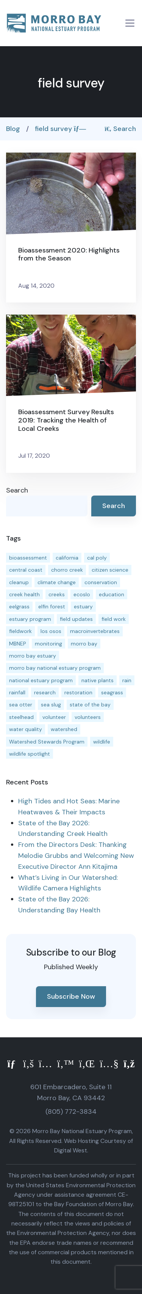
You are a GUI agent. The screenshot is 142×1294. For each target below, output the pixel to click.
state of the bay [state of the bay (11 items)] (90, 704)
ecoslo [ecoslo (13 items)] (81, 594)
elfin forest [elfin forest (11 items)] (51, 606)
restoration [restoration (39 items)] (78, 692)
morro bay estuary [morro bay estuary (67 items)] (32, 655)
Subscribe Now (71, 996)
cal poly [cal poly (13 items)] (97, 557)
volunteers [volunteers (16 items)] (88, 717)
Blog (13, 128)
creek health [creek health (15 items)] (24, 594)
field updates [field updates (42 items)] (76, 619)
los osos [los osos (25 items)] (51, 631)
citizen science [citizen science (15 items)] (110, 569)
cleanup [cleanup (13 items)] (19, 582)
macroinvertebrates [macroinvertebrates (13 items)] (95, 631)
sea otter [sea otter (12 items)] (20, 704)
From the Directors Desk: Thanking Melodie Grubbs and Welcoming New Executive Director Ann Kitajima (76, 855)
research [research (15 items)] (45, 692)
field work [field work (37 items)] (113, 619)
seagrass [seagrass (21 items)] (112, 692)
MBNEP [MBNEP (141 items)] (17, 643)
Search (120, 128)
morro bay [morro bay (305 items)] (84, 643)
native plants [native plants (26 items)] (97, 680)
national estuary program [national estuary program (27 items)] (41, 680)
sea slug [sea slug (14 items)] (51, 704)
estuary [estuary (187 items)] (83, 606)
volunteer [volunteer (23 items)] (54, 717)
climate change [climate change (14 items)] (56, 582)
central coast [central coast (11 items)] (25, 569)
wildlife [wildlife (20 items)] (101, 741)
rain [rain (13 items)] (126, 680)
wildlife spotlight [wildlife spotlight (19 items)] (29, 753)
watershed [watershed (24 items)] (64, 729)
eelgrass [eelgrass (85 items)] (19, 606)
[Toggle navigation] (130, 23)
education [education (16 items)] (111, 594)
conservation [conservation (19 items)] (100, 582)
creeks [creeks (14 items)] (56, 594)
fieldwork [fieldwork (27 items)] (20, 631)
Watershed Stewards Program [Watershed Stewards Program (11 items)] (46, 741)
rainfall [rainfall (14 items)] (17, 692)
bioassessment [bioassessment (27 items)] (28, 557)
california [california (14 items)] (67, 557)
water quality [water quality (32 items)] (25, 729)
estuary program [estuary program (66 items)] (30, 619)
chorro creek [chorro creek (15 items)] (67, 569)
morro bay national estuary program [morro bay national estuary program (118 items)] (55, 667)
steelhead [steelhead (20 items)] (21, 717)
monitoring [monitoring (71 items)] (48, 643)
